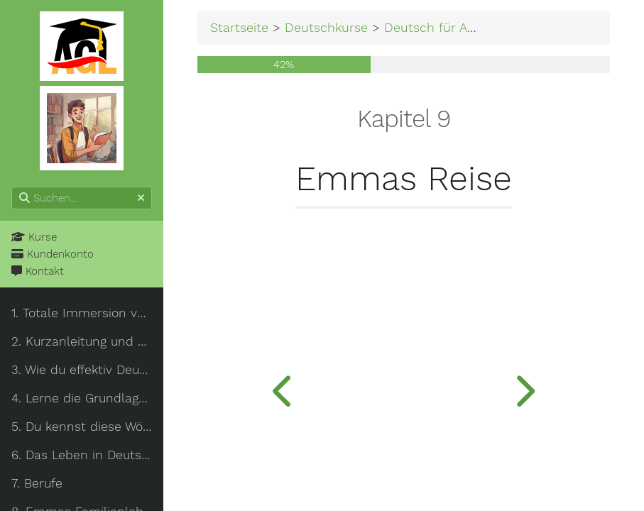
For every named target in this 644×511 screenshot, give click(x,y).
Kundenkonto (52, 254)
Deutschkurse (326, 27)
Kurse (34, 237)
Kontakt (37, 271)
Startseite (239, 27)
